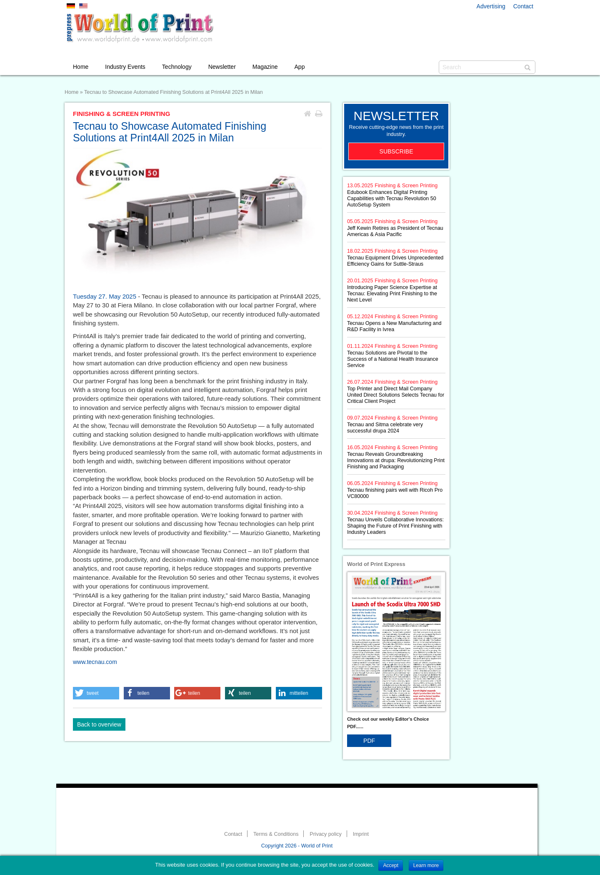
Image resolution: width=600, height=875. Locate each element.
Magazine (265, 66)
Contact (523, 6)
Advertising (491, 6)
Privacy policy (325, 834)
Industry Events (125, 66)
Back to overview (99, 724)
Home (80, 66)
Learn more (426, 865)
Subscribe (396, 151)
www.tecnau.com (95, 662)
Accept (390, 865)
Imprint (361, 834)
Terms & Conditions (275, 834)
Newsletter (222, 66)
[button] (96, 693)
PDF (369, 740)
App (300, 66)
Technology (177, 66)
